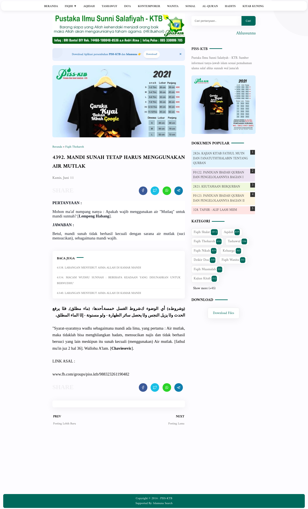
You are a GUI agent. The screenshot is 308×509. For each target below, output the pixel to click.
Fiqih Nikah (205, 251)
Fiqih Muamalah (208, 269)
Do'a (127, 6)
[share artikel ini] (143, 190)
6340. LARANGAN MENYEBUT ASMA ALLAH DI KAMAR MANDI (99, 293)
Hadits (230, 6)
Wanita (172, 6)
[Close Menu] (180, 54)
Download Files (223, 313)
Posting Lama (176, 423)
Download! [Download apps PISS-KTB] (151, 54)
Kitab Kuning (253, 6)
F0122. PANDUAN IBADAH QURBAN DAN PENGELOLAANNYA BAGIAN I (218, 175)
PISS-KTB (199, 49)
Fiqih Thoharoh (208, 241)
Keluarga (232, 251)
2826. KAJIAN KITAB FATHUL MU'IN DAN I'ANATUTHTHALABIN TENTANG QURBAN (220, 158)
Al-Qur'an (210, 6)
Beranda (51, 6)
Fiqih (71, 6)
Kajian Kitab (205, 279)
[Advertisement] (118, 463)
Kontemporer (149, 6)
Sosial (190, 6)
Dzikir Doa (204, 260)
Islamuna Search (162, 503)
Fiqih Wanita (233, 260)
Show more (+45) (204, 288)
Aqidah (89, 6)
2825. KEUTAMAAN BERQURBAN (216, 187)
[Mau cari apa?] (216, 21)
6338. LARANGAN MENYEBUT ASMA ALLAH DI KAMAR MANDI (99, 267)
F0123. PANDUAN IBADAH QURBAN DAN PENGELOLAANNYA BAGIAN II (218, 198)
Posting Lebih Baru (64, 423)
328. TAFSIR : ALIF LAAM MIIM (215, 210)
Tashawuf (109, 6)
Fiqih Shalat (206, 232)
